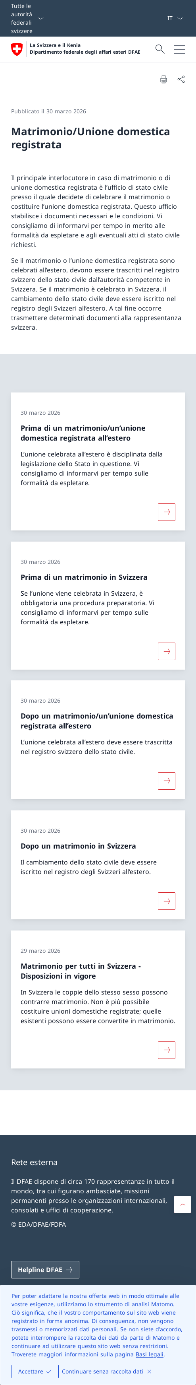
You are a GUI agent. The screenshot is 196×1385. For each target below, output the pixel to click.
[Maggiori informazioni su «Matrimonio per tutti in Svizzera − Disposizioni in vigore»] (166, 1050)
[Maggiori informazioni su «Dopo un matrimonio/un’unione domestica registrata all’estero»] (166, 781)
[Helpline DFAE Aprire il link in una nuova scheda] (45, 1269)
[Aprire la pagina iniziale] (75, 49)
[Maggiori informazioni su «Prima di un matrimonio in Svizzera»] (166, 651)
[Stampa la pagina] (163, 79)
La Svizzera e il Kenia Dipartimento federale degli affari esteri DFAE (85, 48)
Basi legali (149, 1354)
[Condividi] (181, 79)
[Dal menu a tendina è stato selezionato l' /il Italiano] (175, 18)
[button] (182, 1204)
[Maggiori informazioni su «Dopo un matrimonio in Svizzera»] (166, 901)
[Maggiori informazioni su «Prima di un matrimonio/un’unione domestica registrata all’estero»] (166, 512)
